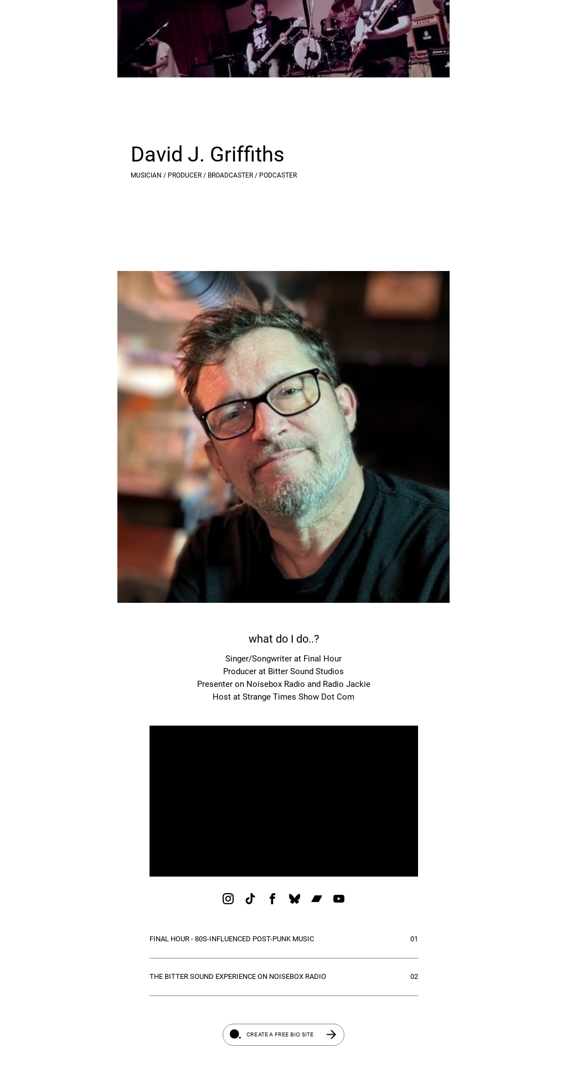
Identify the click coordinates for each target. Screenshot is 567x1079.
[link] (228, 899)
